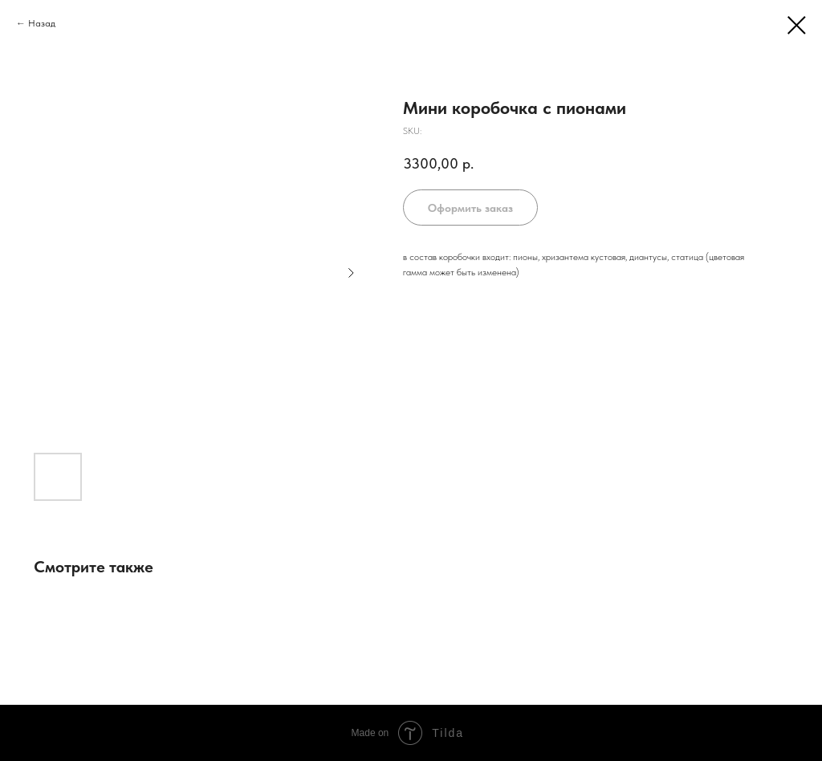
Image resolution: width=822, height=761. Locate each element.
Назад (41, 23)
